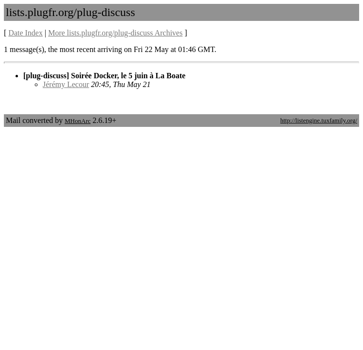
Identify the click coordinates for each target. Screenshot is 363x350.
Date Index (25, 33)
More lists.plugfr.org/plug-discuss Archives (115, 33)
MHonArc (77, 120)
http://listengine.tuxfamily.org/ (318, 120)
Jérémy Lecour (66, 84)
